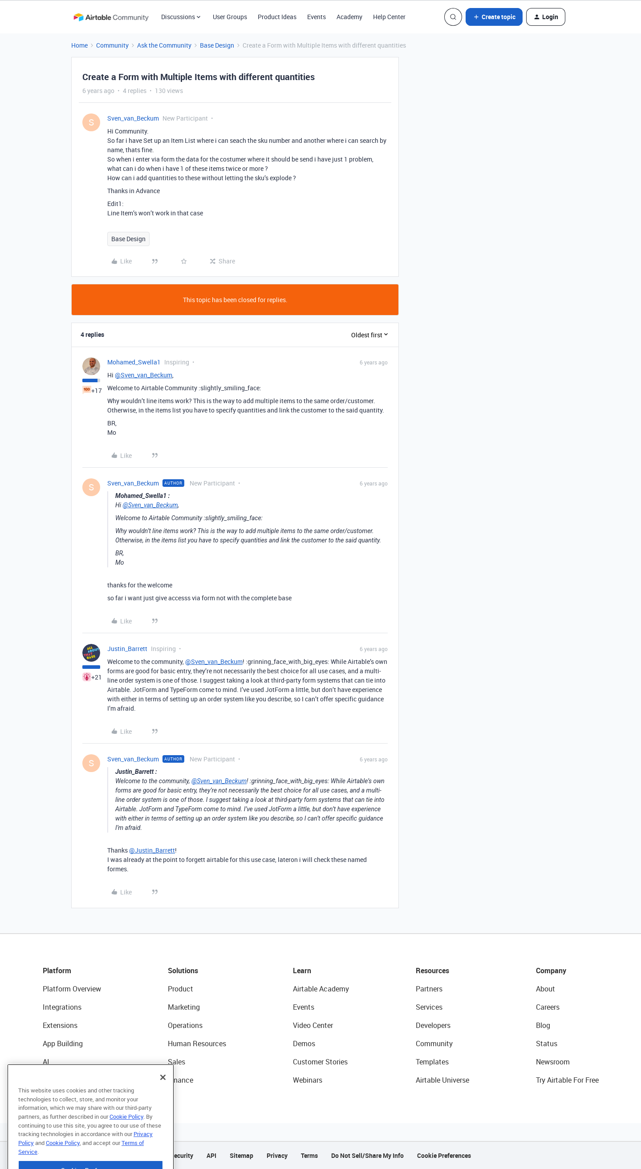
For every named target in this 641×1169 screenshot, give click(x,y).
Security (181, 1155)
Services (429, 1007)
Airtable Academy (321, 989)
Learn (302, 970)
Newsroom (553, 1062)
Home (79, 45)
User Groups (230, 16)
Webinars (307, 1080)
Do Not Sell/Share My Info (367, 1155)
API (211, 1155)
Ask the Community (164, 45)
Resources (432, 970)
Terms (309, 1155)
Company (551, 970)
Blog (543, 1025)
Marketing (184, 1007)
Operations (185, 1025)
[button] (494, 17)
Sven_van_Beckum (133, 118)
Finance (180, 1080)
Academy (349, 16)
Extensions (60, 1025)
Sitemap (241, 1155)
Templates (432, 1062)
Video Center (313, 1025)
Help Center (389, 16)
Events (316, 16)
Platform (57, 970)
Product (180, 989)
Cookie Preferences (444, 1155)
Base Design (217, 45)
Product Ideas (277, 16)
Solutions (183, 970)
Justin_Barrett (127, 648)
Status (546, 1043)
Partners (429, 989)
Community (112, 45)
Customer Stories (320, 1062)
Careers (548, 1007)
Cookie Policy (126, 1133)
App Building (63, 1043)
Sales (176, 1062)
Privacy (277, 1155)
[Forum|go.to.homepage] (110, 17)
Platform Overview (72, 989)
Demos (304, 1043)
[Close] (163, 1094)
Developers (433, 1025)
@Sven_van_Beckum (143, 375)
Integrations (62, 1007)
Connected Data (68, 1080)
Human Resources (197, 1043)
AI (46, 1062)
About (545, 989)
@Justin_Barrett (152, 850)
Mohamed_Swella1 (134, 362)
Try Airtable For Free (567, 1080)
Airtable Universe (442, 1080)
